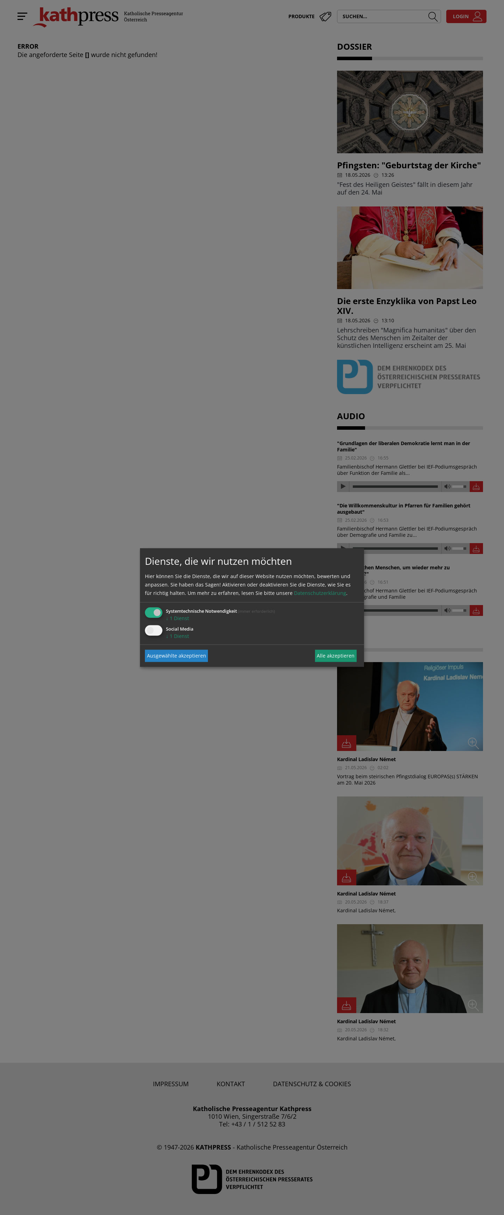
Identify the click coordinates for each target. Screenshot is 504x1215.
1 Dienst (177, 617)
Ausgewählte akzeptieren (176, 655)
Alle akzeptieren (336, 655)
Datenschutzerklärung (320, 592)
